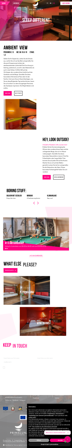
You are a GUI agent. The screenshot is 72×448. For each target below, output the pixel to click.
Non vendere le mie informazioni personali (44, 426)
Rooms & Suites (37, 389)
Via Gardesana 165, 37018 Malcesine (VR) (16, 390)
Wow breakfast (59, 395)
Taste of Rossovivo (38, 392)
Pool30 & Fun (59, 389)
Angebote (36, 398)
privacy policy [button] (48, 432)
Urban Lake (36, 395)
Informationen (24, 367)
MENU (3, 3)
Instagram (22, 400)
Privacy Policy (7, 440)
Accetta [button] (60, 440)
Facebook (15, 400)
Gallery (57, 398)
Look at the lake (59, 392)
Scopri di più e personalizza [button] (49, 444)
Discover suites (10, 270)
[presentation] (34, 203)
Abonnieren (7, 373)
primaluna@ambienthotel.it (13, 397)
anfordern (16, 3)
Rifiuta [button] (39, 440)
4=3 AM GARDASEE (36, 255)
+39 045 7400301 (10, 394)
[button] (17, 444)
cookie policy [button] (32, 417)
